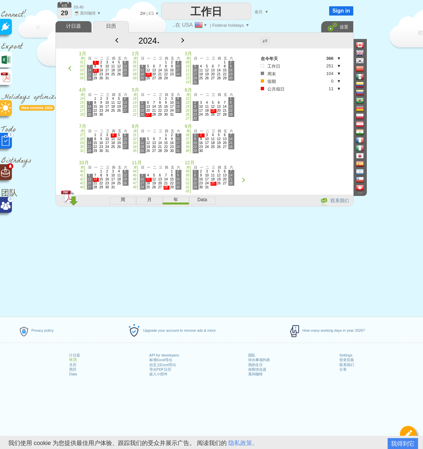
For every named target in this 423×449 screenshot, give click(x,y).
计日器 (74, 355)
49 (187, 171)
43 (82, 183)
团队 (251, 355)
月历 (72, 365)
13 (187, 78)
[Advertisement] (204, 260)
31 (82, 151)
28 (82, 139)
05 (82, 78)
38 (187, 143)
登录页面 (346, 360)
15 (82, 102)
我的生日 (255, 365)
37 (187, 139)
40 (187, 151)
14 (187, 82)
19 (134, 102)
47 (134, 183)
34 (134, 147)
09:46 (79, 7)
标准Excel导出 (161, 360)
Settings (346, 355)
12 (187, 74)
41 (82, 175)
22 (134, 114)
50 (187, 175)
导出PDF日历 (160, 369)
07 (134, 70)
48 (134, 187)
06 (134, 66)
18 (82, 114)
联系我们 (346, 365)
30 (82, 147)
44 (82, 187)
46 (134, 179)
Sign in (341, 11)
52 (187, 183)
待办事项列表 (259, 360)
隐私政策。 (243, 443)
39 (187, 147)
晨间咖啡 (255, 374)
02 (82, 66)
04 (82, 74)
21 (134, 110)
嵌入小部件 (158, 374)
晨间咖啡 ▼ (87, 13)
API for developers (164, 355)
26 (187, 114)
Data (73, 374)
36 (187, 135)
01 (82, 62)
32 (134, 139)
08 (134, 74)
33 (134, 143)
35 (134, 151)
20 (134, 106)
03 (82, 70)
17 (82, 110)
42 (82, 179)
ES (151, 13)
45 (134, 175)
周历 (72, 369)
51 (187, 179)
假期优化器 (257, 369)
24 (187, 106)
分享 (343, 369)
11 (187, 70)
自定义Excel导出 (162, 365)
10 (187, 66)
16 (82, 106)
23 (187, 102)
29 (82, 143)
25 (187, 110)
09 (134, 78)
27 (187, 118)
